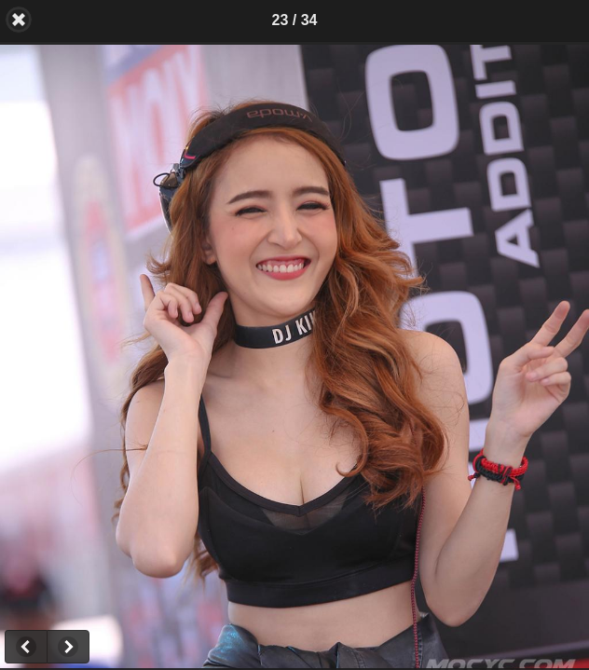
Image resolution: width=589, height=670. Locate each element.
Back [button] (19, 20)
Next (68, 646)
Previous (26, 646)
